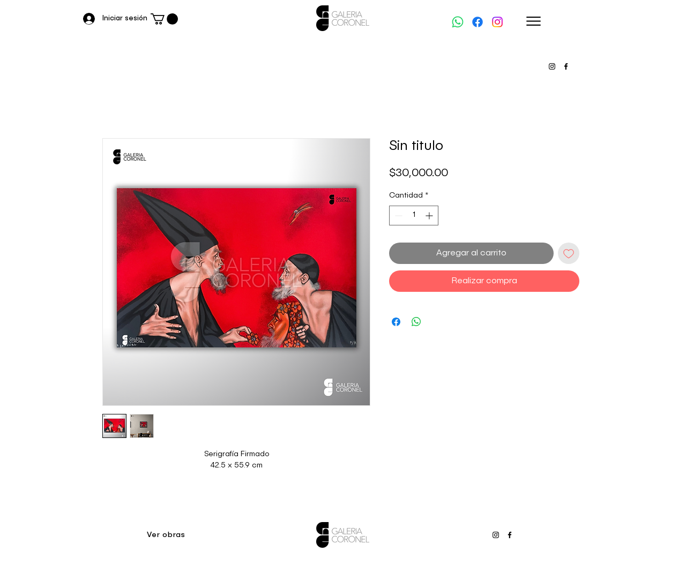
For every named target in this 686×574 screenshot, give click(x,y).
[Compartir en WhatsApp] (416, 321)
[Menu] (533, 21)
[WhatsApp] (458, 22)
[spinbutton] (413, 215)
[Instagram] (497, 22)
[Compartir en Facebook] (396, 321)
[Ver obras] (167, 535)
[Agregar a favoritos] (568, 253)
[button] (164, 19)
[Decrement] (397, 215)
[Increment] (430, 215)
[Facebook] (477, 22)
